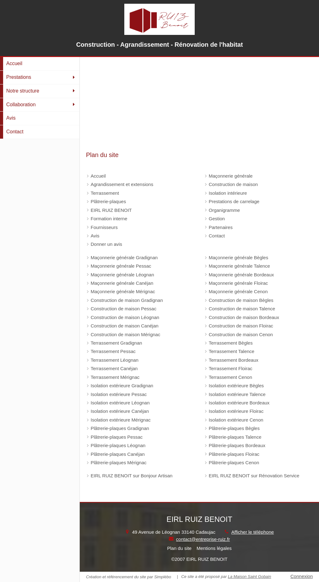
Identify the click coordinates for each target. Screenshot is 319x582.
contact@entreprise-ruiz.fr (203, 539)
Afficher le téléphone (252, 532)
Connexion (301, 576)
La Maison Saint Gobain (249, 576)
